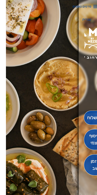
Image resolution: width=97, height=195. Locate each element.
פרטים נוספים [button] (76, 6)
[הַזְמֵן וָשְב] (87, 165)
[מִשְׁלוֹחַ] (87, 118)
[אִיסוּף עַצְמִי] (87, 139)
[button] (87, 96)
